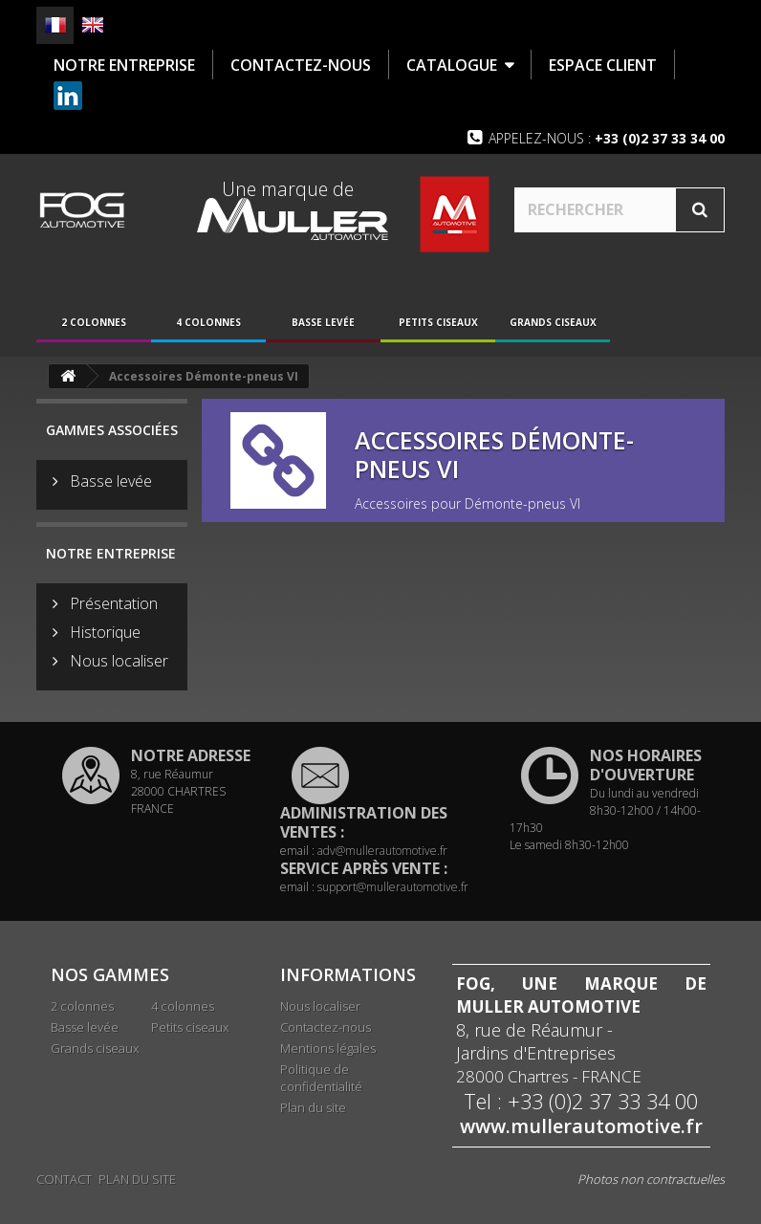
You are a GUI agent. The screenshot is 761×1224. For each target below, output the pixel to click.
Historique (103, 635)
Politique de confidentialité (321, 1081)
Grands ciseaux (553, 326)
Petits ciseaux (438, 326)
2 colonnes (93, 326)
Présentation (112, 606)
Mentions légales (328, 1051)
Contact (64, 1178)
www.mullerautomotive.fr (581, 1130)
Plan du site (313, 1111)
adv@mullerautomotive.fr (382, 854)
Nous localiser (117, 663)
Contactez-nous (325, 1030)
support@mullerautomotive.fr (392, 891)
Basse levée (323, 326)
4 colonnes (208, 326)
